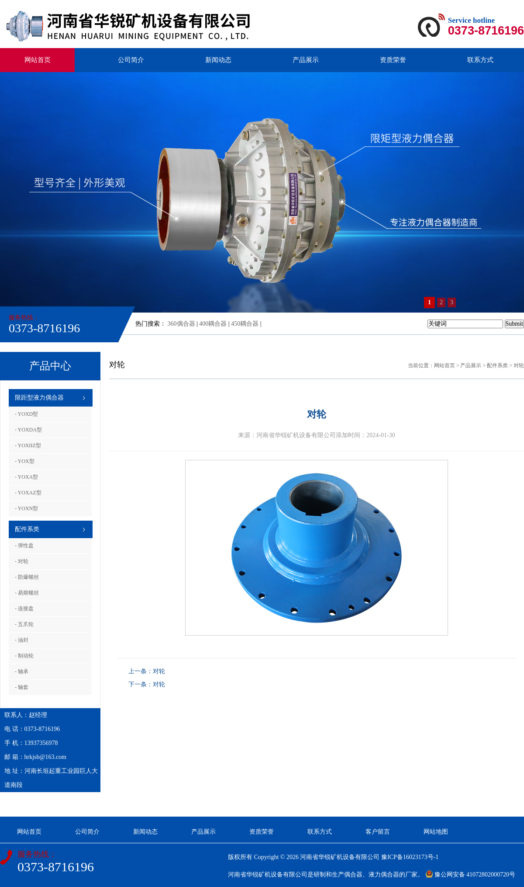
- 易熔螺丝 (27, 593)
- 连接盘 (24, 608)
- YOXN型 (26, 508)
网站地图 (436, 831)
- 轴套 (21, 687)
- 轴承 (21, 671)
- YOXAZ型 (28, 493)
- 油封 (21, 640)
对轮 (519, 365)
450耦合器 (245, 323)
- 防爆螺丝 (27, 577)
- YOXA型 (26, 477)
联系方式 (480, 59)
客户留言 (377, 831)
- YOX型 (24, 461)
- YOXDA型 (28, 430)
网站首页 (37, 59)
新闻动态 (218, 59)
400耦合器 (213, 323)
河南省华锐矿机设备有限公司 (339, 857)
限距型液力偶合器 (39, 397)
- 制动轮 (24, 656)
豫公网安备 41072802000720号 (470, 874)
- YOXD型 (26, 414)
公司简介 (131, 59)
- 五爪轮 (24, 624)
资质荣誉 (393, 59)
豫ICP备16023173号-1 (409, 857)
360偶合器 (181, 323)
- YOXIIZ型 (28, 445)
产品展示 (306, 59)
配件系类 (27, 529)
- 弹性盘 (24, 546)
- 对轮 (21, 561)
